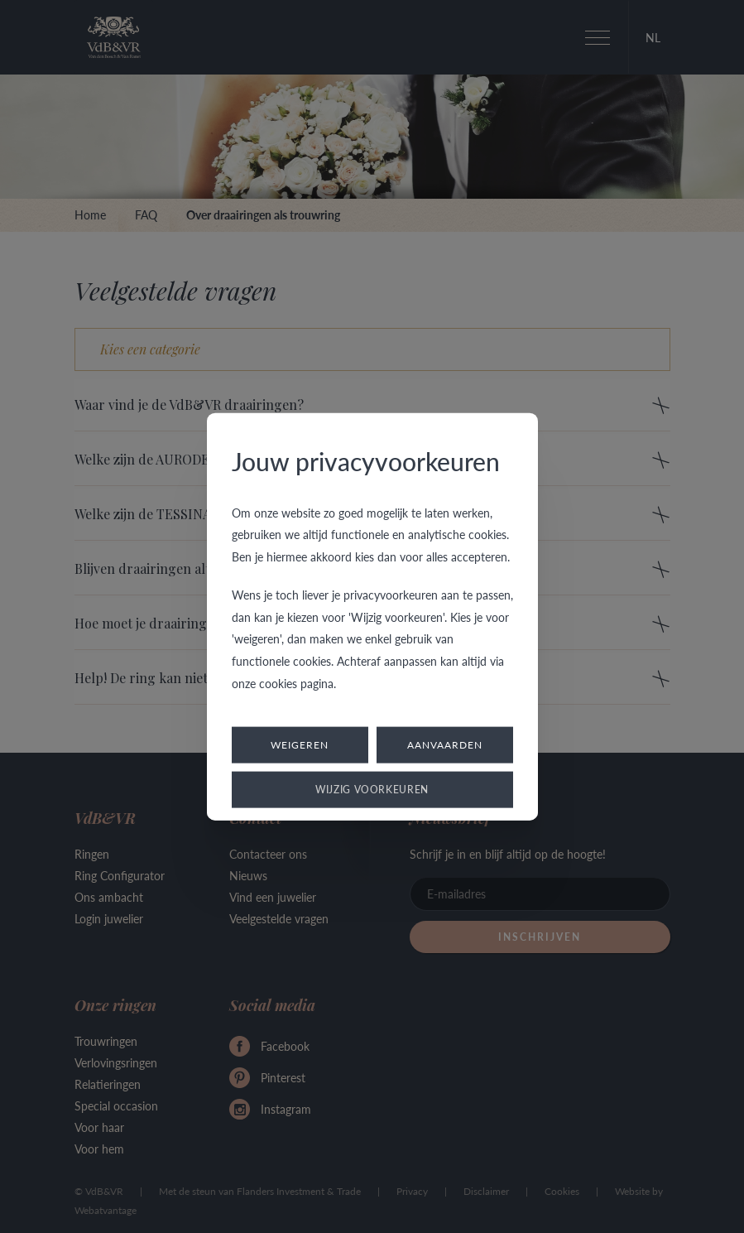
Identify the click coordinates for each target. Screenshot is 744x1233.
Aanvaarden (444, 745)
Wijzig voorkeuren (372, 790)
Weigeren (300, 745)
